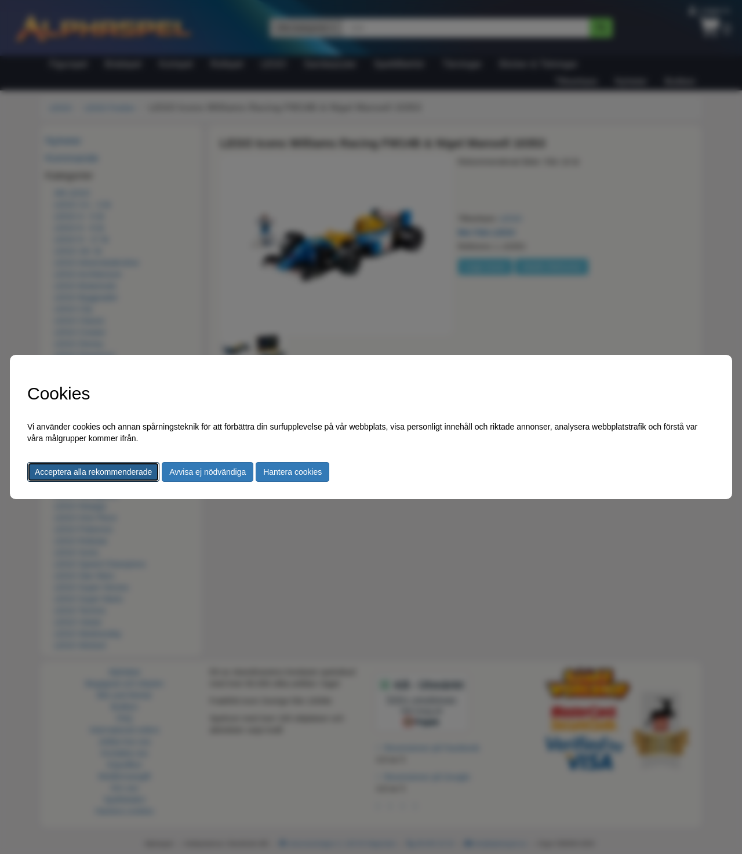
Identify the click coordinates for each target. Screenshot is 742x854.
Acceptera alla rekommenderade (93, 472)
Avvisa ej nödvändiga (207, 472)
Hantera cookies (292, 472)
